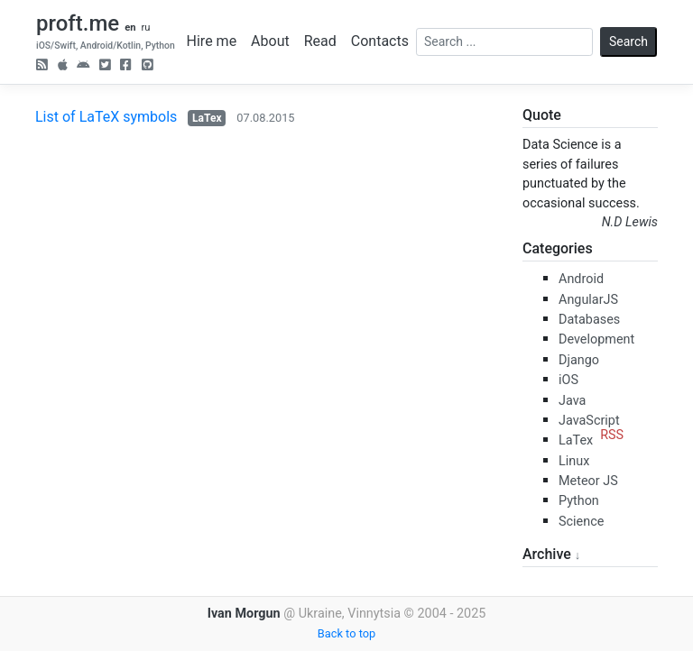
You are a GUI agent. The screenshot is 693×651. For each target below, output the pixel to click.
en (130, 27)
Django (579, 360)
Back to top (346, 633)
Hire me (212, 41)
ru (145, 27)
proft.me (77, 23)
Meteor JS (588, 481)
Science (581, 521)
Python (579, 501)
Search (628, 41)
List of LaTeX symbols (106, 116)
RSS (612, 435)
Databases (589, 319)
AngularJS (588, 299)
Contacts (380, 41)
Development (596, 339)
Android (581, 279)
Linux (574, 461)
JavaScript (589, 420)
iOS (568, 380)
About (270, 41)
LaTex (206, 118)
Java (572, 400)
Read (320, 41)
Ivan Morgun (244, 613)
